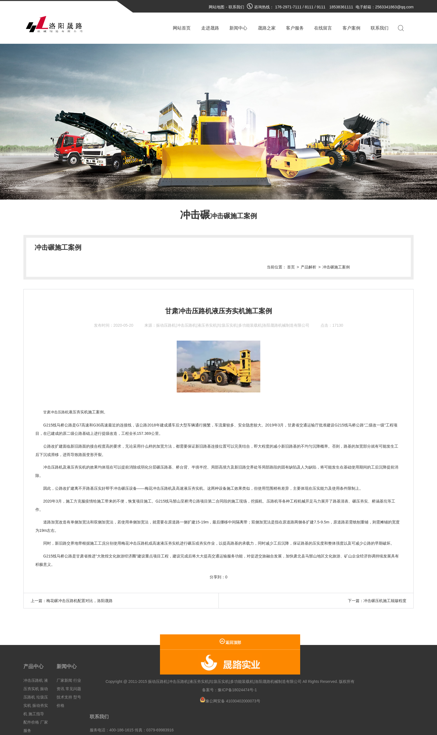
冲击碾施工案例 (387, 247)
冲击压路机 (33, 660)
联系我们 (236, 7)
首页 (342, 247)
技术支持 (64, 677)
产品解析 (360, 247)
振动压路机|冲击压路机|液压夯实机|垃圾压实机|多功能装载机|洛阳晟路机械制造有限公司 (232, 306)
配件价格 (31, 702)
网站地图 (216, 7)
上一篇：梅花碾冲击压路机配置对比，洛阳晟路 (72, 581)
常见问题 (73, 669)
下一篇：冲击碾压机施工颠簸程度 (377, 581)
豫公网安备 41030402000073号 (185, 689)
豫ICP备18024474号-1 (192, 678)
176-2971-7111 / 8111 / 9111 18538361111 (314, 7)
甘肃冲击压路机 (57, 392)
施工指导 (36, 694)
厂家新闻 (64, 660)
